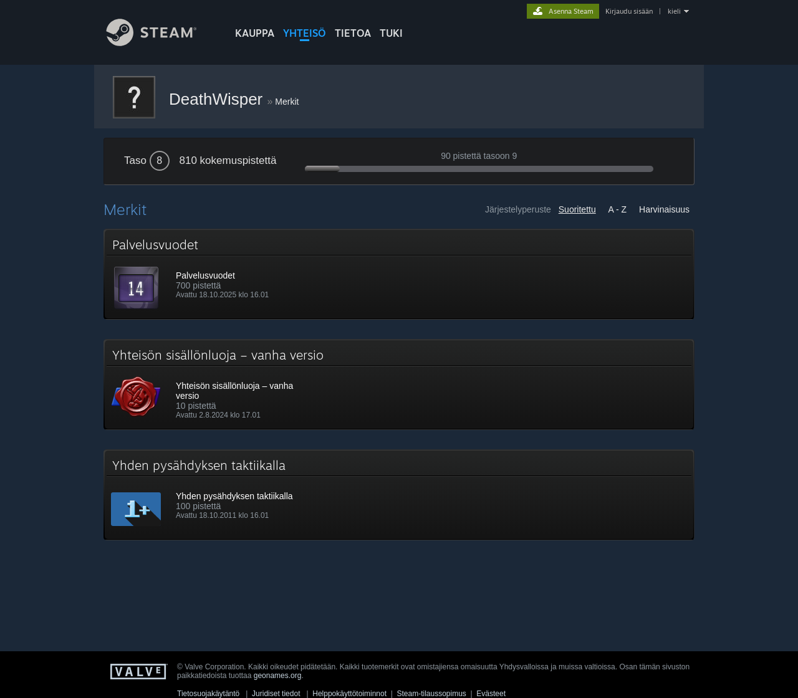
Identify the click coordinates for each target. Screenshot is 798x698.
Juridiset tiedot (276, 693)
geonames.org (278, 675)
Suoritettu (577, 209)
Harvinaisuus (664, 209)
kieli (674, 11)
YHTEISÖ (304, 33)
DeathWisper (218, 99)
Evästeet (491, 693)
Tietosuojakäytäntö (208, 693)
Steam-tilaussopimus (431, 693)
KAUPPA (254, 33)
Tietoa (353, 33)
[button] (399, 274)
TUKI (391, 33)
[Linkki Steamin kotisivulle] (161, 42)
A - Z (617, 209)
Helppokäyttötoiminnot (349, 693)
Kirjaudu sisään (629, 11)
